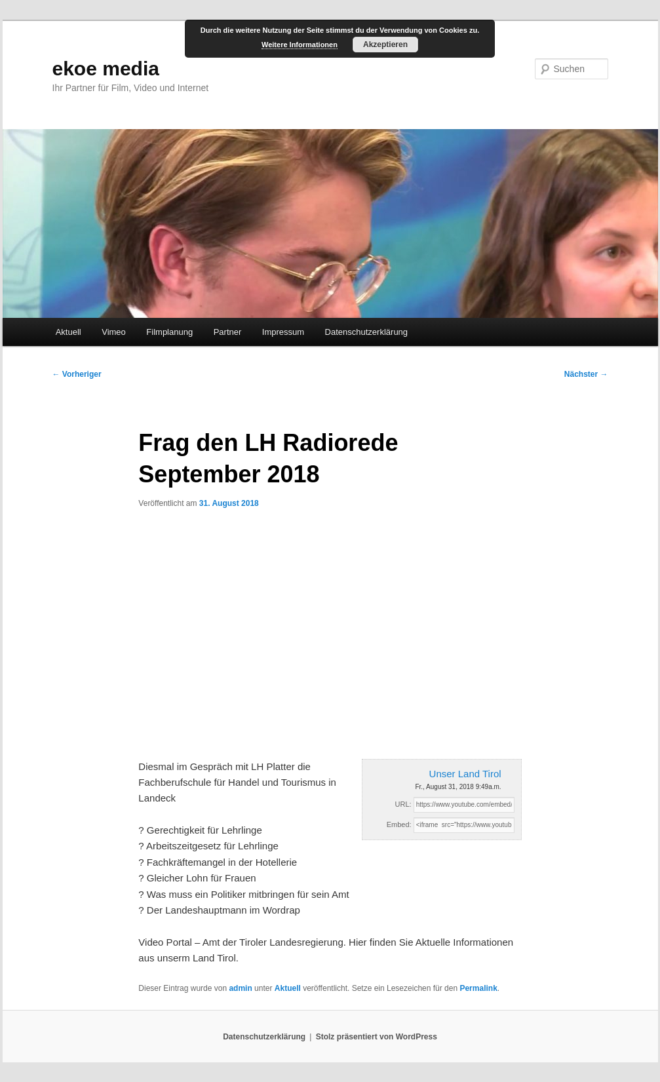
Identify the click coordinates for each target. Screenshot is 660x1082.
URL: (403, 804)
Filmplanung (169, 332)
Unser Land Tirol (465, 773)
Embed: (399, 824)
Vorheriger (77, 374)
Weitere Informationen (300, 44)
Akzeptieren (385, 44)
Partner (228, 332)
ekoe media (105, 68)
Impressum (283, 332)
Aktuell (68, 332)
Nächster (586, 374)
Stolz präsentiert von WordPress (376, 1036)
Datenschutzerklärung (366, 332)
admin (240, 988)
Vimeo (114, 332)
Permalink (478, 988)
